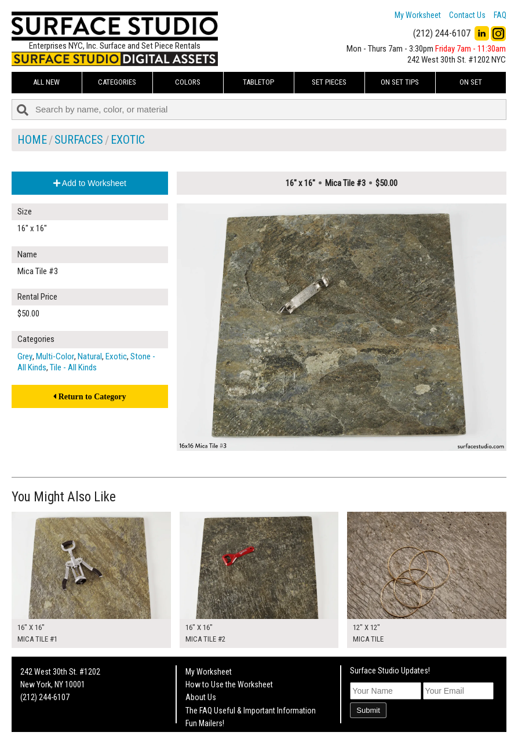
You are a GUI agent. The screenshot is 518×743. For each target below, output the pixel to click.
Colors (187, 82)
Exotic (128, 140)
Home (32, 140)
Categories (117, 82)
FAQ (500, 15)
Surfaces (78, 140)
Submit (368, 710)
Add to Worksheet (89, 183)
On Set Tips (400, 82)
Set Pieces (329, 82)
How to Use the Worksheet (229, 684)
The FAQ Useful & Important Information (250, 710)
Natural (90, 356)
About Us (200, 697)
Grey (24, 356)
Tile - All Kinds (73, 367)
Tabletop (258, 82)
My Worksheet (418, 15)
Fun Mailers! (204, 723)
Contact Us (467, 15)
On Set (470, 82)
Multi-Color (55, 356)
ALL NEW (46, 82)
